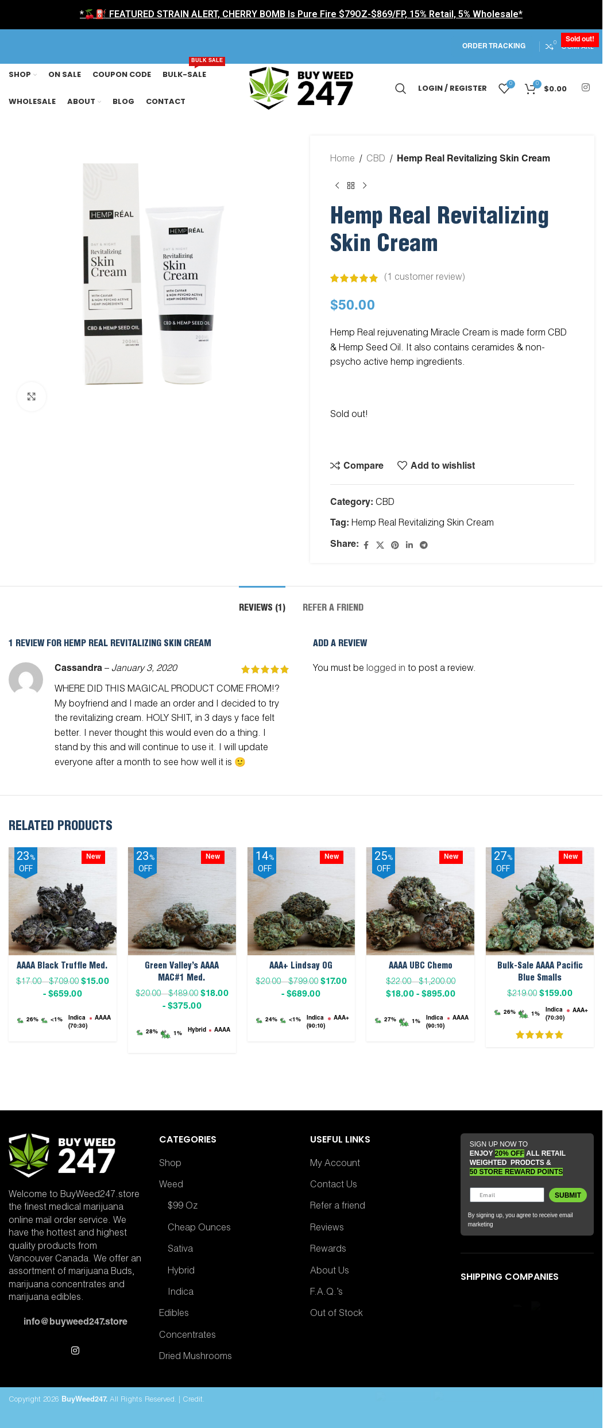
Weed (171, 1185)
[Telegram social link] (423, 546)
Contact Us (333, 1185)
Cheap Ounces (199, 1228)
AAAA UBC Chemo (421, 966)
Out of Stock (336, 1314)
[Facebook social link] (366, 546)
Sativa (180, 1250)
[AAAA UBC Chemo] (420, 901)
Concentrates (187, 1336)
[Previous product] (337, 186)
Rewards (328, 1250)
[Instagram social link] (586, 88)
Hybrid (181, 1271)
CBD (375, 159)
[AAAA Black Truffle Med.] (63, 901)
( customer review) (424, 278)
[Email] (507, 1194)
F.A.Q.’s (326, 1293)
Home (342, 159)
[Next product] (365, 186)
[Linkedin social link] (409, 546)
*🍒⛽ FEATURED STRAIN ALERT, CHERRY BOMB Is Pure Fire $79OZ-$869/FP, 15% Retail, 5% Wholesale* (301, 14)
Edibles (174, 1314)
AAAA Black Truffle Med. (62, 966)
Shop (170, 1164)
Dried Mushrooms (195, 1357)
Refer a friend (337, 1206)
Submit (568, 1195)
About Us (329, 1271)
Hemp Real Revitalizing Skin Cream (422, 523)
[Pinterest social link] (395, 546)
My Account (335, 1164)
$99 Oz (183, 1206)
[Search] (400, 88)
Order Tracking (493, 46)
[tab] (262, 603)
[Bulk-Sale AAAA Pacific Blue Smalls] (540, 901)
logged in (385, 669)
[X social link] (380, 546)
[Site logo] (301, 89)
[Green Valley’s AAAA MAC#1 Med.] (182, 901)
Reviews (327, 1228)
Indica (181, 1293)
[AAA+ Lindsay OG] (301, 901)
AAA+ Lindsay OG (300, 966)
